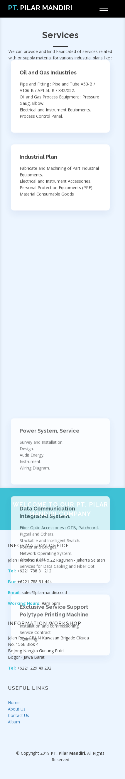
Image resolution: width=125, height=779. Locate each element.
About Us (17, 709)
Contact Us (18, 715)
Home (14, 702)
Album (14, 722)
